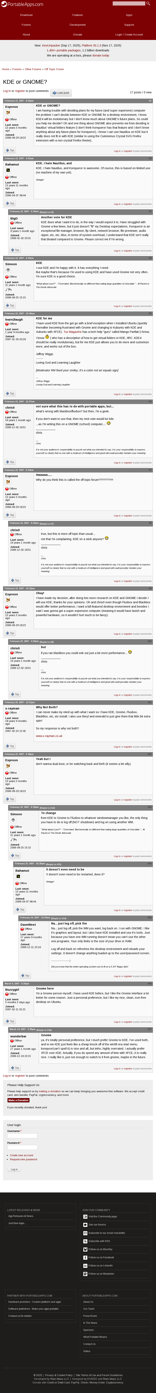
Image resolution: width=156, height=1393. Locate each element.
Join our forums (94, 1225)
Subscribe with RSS (96, 1241)
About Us (88, 1301)
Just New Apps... (17, 1223)
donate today (100, 55)
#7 (150, 470)
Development (78, 24)
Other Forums (33, 69)
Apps (129, 15)
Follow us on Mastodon (98, 1274)
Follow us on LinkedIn (98, 1266)
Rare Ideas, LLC (59, 1379)
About (26, 34)
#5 (150, 313)
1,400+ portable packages (64, 50)
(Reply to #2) (47, 212)
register (20, 91)
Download (26, 15)
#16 (149, 983)
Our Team (88, 1308)
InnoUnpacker (51, 45)
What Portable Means (95, 1337)
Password (14, 1143)
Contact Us (89, 1344)
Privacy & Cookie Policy (59, 1375)
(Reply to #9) (47, 642)
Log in (7, 91)
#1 (150, 100)
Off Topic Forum (54, 69)
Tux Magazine (72, 331)
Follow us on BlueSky (97, 1249)
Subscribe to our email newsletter (104, 1233)
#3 (150, 211)
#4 (150, 258)
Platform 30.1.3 (91, 45)
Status (86, 1351)
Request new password (23, 1159)
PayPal (75, 1382)
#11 (149, 702)
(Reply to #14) (58, 918)
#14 (149, 863)
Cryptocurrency (114, 1382)
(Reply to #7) (47, 524)
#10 (149, 641)
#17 (149, 1029)
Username (14, 1131)
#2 (150, 158)
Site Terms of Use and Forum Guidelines (99, 1375)
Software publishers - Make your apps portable (33, 1308)
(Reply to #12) (47, 808)
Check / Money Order (93, 1382)
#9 (150, 588)
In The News (90, 1322)
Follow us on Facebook (98, 1258)
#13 (149, 807)
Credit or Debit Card (58, 1382)
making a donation (50, 1091)
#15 (149, 917)
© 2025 (38, 1375)
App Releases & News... (21, 1216)
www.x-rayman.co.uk (49, 736)
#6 (150, 401)
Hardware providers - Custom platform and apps (34, 1301)
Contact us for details (19, 1316)
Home (5, 69)
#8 (150, 523)
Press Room (90, 1316)
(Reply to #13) (53, 864)
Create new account (21, 1155)
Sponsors (88, 1330)
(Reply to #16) (44, 1030)
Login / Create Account (129, 34)
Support (129, 24)
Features (78, 15)
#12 (149, 754)
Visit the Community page (100, 1217)
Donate (77, 34)
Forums (26, 24)
